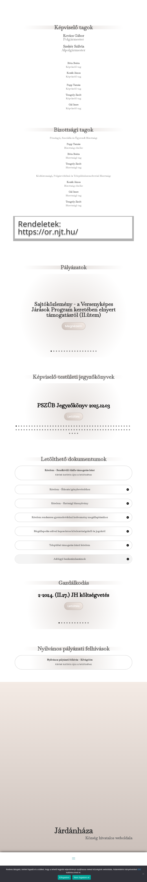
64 (66, 429)
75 (95, 429)
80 (108, 429)
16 (90, 351)
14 (85, 351)
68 (76, 429)
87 (126, 429)
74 (92, 429)
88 (129, 429)
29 (89, 426)
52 (34, 429)
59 (53, 429)
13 (82, 351)
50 (29, 429)
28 (87, 426)
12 (80, 351)
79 (105, 429)
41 (121, 426)
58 (50, 429)
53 (37, 429)
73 (89, 429)
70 (82, 429)
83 (116, 429)
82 (113, 429)
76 (97, 429)
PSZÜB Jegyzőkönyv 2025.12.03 (73, 408)
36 (108, 426)
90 (72, 433)
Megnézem (73, 330)
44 (129, 426)
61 (58, 429)
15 (88, 351)
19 (63, 426)
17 (93, 351)
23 (74, 426)
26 (82, 426)
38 (113, 426)
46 (18, 429)
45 (16, 429)
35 (105, 426)
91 (74, 433)
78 (103, 429)
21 (68, 426)
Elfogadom (64, 877)
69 (79, 429)
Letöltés (74, 419)
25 (79, 426)
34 (103, 426)
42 (124, 426)
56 (45, 429)
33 (100, 426)
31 (95, 426)
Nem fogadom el (81, 877)
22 (71, 426)
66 (71, 429)
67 (74, 429)
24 (76, 426)
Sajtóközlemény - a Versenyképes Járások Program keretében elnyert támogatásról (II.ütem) (73, 313)
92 (77, 433)
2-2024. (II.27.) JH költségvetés (73, 596)
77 (100, 429)
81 (111, 429)
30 (92, 426)
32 (97, 426)
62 (60, 429)
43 (126, 426)
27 (84, 426)
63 (63, 429)
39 (116, 426)
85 (121, 429)
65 (68, 429)
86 (124, 429)
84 (118, 429)
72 (87, 429)
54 (39, 429)
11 (77, 351)
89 (69, 433)
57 (47, 429)
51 (32, 429)
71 (84, 429)
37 (111, 426)
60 (55, 429)
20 (66, 426)
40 (118, 426)
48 (24, 429)
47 (21, 429)
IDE (139, 869)
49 (26, 429)
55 (42, 429)
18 (96, 351)
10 (74, 351)
